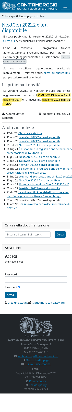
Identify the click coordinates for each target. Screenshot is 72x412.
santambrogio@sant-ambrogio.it (38, 356)
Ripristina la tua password (48, 302)
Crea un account (18, 302)
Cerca (60, 234)
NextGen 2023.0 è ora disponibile (39, 157)
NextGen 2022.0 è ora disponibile (39, 188)
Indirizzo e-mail (14, 261)
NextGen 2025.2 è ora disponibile (39, 137)
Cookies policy (38, 385)
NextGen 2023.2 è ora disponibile (39, 141)
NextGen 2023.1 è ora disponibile (39, 145)
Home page (26, 16)
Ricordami (11, 287)
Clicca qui (9, 41)
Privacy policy (37, 381)
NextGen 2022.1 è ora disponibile (39, 180)
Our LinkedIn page (37, 360)
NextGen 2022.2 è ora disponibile (38, 165)
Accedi (11, 295)
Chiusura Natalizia (30, 133)
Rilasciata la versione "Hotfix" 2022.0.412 (44, 184)
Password (11, 274)
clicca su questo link (57, 73)
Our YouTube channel (37, 364)
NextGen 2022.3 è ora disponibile (39, 161)
